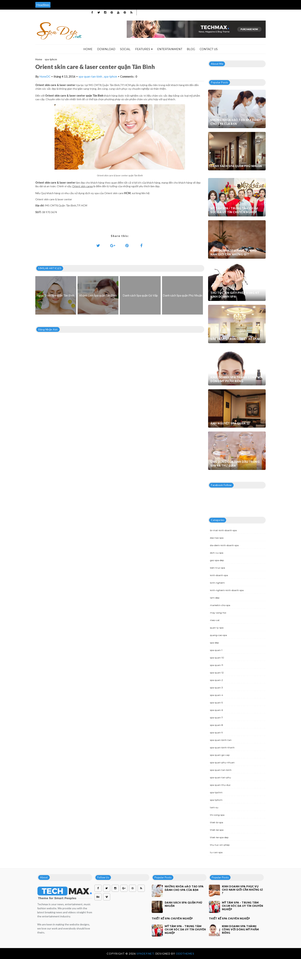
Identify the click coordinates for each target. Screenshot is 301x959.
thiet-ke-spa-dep (219, 837)
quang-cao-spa (218, 635)
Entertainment (169, 49)
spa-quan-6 (216, 710)
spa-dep (214, 642)
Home (88, 49)
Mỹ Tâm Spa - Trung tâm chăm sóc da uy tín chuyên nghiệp (234, 210)
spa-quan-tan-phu (220, 777)
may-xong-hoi (218, 612)
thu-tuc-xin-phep (220, 844)
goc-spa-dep (217, 560)
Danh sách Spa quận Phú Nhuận (236, 166)
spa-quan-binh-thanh (222, 747)
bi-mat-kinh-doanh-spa (223, 530)
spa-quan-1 (216, 650)
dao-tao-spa (216, 537)
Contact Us (209, 49)
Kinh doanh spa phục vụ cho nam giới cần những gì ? (233, 252)
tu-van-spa (216, 852)
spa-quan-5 (216, 702)
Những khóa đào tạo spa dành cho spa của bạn (235, 121)
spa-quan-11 (216, 665)
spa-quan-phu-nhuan (222, 762)
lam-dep (214, 597)
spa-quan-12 (217, 672)
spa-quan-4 (216, 695)
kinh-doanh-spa (219, 575)
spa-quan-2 (216, 680)
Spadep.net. (145, 953)
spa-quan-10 (217, 657)
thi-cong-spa (217, 814)
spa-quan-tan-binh (91, 76)
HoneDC (44, 76)
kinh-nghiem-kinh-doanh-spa (227, 590)
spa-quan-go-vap (220, 755)
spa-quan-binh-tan (221, 740)
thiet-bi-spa (216, 822)
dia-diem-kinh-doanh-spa (224, 545)
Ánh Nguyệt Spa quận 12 (230, 423)
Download (106, 49)
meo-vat (215, 620)
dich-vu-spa (216, 552)
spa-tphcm (51, 59)
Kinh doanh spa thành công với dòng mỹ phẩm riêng (236, 379)
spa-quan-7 (216, 717)
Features (144, 49)
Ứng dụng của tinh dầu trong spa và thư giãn (235, 463)
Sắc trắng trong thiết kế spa (234, 338)
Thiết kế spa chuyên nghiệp (172, 918)
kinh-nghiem (217, 582)
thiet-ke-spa (216, 829)
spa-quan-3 (216, 687)
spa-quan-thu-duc (220, 784)
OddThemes (185, 953)
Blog (191, 49)
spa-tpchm (216, 792)
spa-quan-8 (216, 725)
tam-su (214, 807)
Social (125, 49)
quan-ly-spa (216, 627)
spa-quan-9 (216, 732)
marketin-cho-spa (220, 605)
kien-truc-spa (217, 567)
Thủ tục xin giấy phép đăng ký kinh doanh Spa (234, 294)
